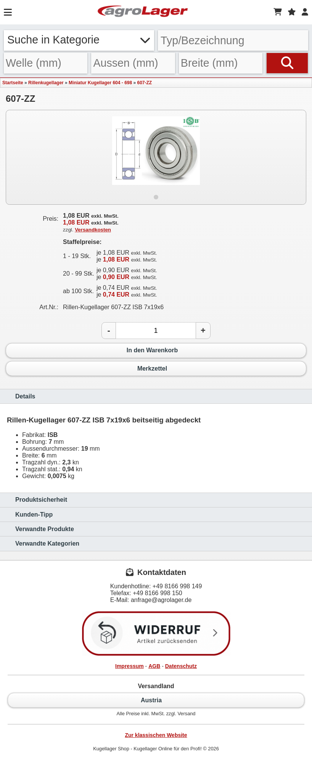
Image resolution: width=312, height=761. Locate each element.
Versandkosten (93, 230)
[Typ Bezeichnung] (233, 40)
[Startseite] (142, 12)
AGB (154, 666)
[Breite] (220, 63)
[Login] (305, 12)
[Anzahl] (156, 330)
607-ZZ (144, 82)
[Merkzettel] (292, 12)
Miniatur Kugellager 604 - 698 (100, 82)
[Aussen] (133, 63)
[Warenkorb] (277, 12)
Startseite (12, 82)
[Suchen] (287, 63)
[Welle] (45, 63)
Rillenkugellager (46, 82)
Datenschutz (181, 666)
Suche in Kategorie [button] (79, 40)
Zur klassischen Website (156, 735)
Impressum (129, 666)
